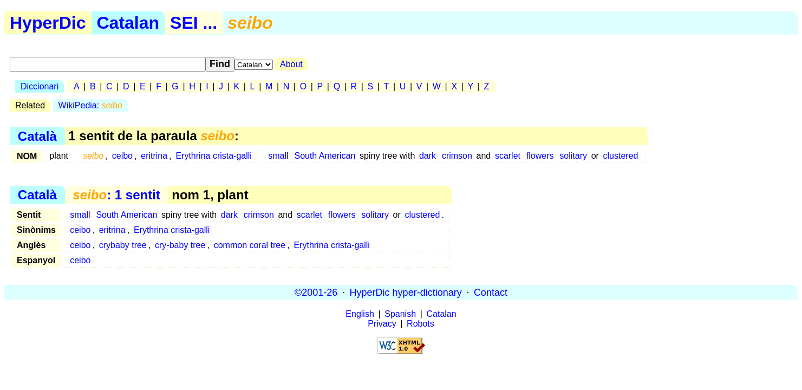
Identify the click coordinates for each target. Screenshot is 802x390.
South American (324, 155)
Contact (490, 292)
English (359, 313)
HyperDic (48, 22)
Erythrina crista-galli (213, 155)
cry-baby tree (180, 245)
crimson (457, 155)
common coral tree (250, 245)
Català (37, 135)
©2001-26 (316, 292)
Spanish (400, 313)
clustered (620, 155)
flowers (540, 155)
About (291, 64)
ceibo (122, 155)
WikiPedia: (90, 105)
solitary (573, 155)
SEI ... (193, 22)
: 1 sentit (116, 194)
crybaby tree (123, 245)
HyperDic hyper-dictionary (406, 292)
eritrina (154, 155)
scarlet (507, 155)
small (278, 155)
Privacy (382, 323)
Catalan (128, 22)
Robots (420, 323)
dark (427, 155)
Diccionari (39, 86)
